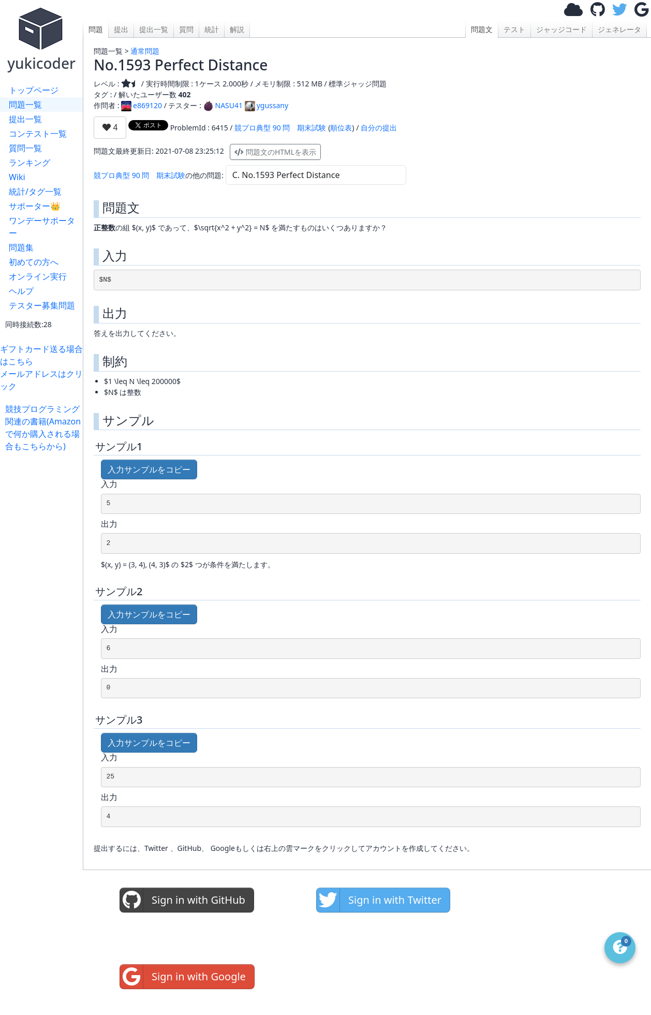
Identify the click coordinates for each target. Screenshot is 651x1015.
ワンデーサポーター (42, 227)
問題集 (21, 247)
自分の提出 (379, 128)
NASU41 (223, 105)
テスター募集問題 (42, 305)
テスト (514, 29)
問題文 (482, 29)
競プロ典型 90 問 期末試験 (280, 128)
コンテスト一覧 (38, 133)
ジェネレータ (619, 29)
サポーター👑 (35, 206)
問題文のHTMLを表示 (275, 152)
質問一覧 (25, 148)
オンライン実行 (38, 276)
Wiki (17, 177)
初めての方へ (33, 262)
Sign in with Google (183, 977)
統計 (211, 29)
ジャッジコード (561, 29)
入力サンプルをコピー (149, 469)
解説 (237, 29)
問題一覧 (25, 104)
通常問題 (144, 51)
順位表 (341, 128)
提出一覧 (25, 119)
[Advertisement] (44, 607)
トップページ (33, 90)
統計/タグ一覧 (35, 191)
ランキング (29, 162)
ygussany (266, 105)
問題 (95, 29)
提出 (121, 29)
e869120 (141, 105)
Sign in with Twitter (379, 900)
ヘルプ (21, 291)
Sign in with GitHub (182, 900)
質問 (186, 29)
